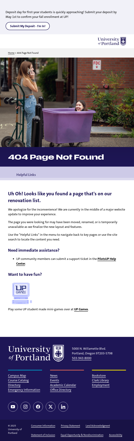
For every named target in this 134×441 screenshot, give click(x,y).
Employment (101, 385)
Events (54, 380)
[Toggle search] (21, 41)
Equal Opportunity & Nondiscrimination (82, 434)
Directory (14, 385)
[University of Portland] (112, 41)
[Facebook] (38, 407)
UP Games (81, 309)
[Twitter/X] (50, 407)
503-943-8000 (81, 358)
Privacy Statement (70, 425)
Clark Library (100, 380)
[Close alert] (127, 5)
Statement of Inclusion (43, 434)
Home (11, 52)
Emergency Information (24, 390)
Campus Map (17, 375)
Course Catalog (18, 380)
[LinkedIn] (63, 407)
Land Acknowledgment (98, 425)
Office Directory (60, 390)
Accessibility (115, 434)
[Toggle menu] (12, 41)
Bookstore (99, 375)
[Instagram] (25, 407)
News (54, 375)
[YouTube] (13, 407)
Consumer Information (43, 425)
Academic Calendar (63, 385)
